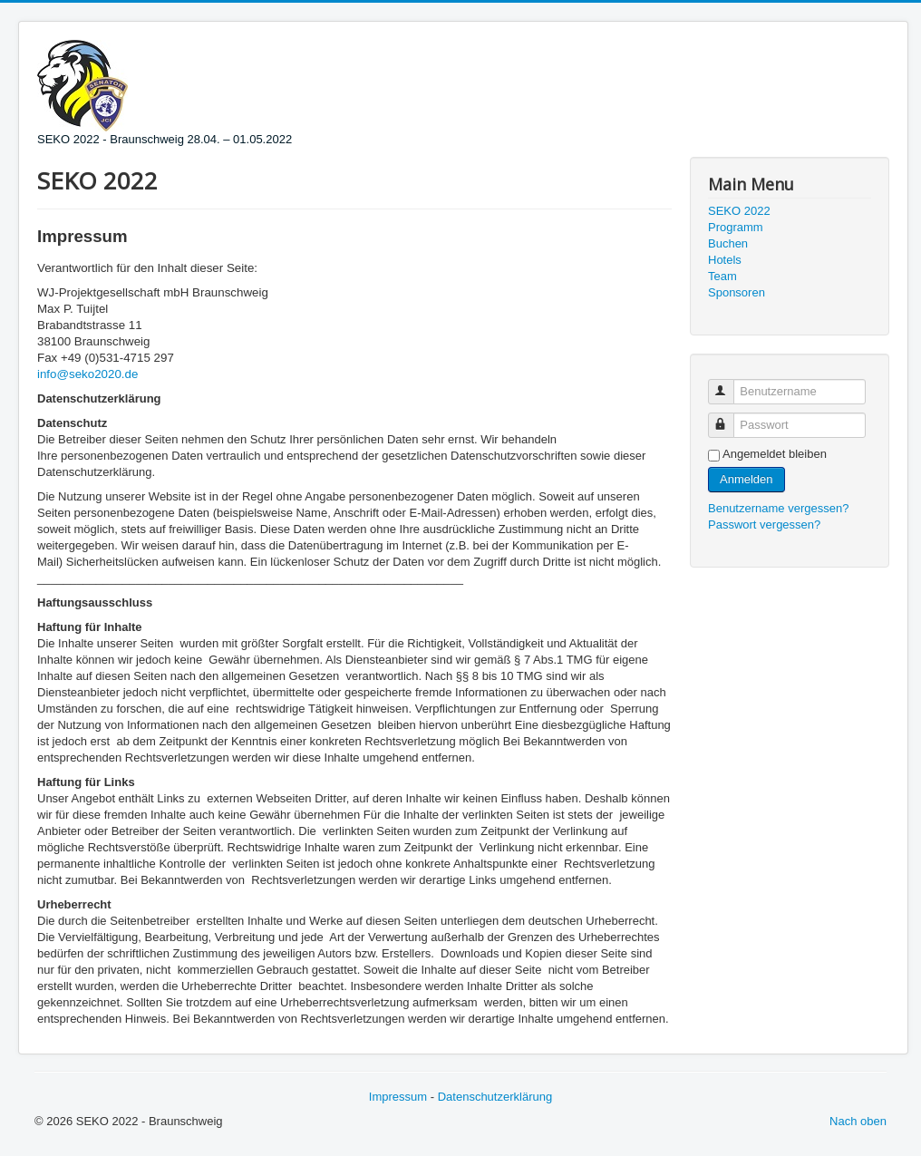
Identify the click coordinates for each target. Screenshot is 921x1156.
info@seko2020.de (87, 374)
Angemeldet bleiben (774, 454)
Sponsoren (736, 292)
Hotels (725, 260)
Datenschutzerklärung (495, 1096)
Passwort (729, 417)
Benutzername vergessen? (778, 508)
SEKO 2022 (739, 211)
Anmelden (746, 479)
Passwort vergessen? (764, 524)
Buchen (728, 243)
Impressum (398, 1096)
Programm (735, 227)
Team (722, 276)
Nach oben (858, 1121)
